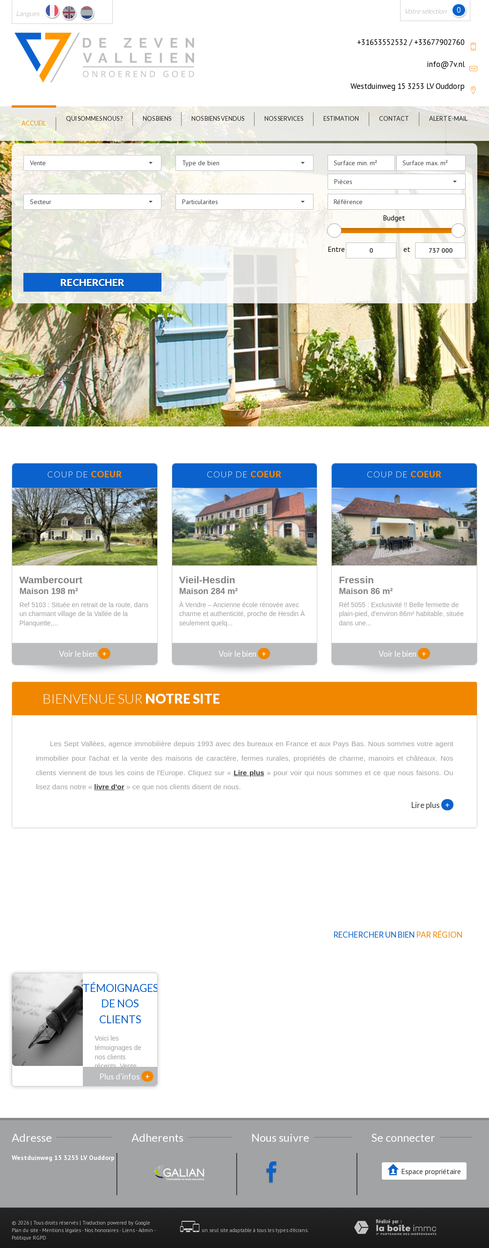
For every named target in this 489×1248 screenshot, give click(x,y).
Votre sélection (425, 11)
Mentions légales (61, 1218)
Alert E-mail (448, 118)
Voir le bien (84, 654)
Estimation (341, 118)
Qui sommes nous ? (94, 118)
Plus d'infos (126, 1064)
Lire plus (432, 804)
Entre (336, 249)
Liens (128, 1218)
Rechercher (92, 282)
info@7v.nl (446, 64)
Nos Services (283, 118)
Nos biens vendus (217, 118)
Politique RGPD (29, 1225)
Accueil (34, 123)
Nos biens (157, 118)
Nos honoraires (101, 1218)
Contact (394, 118)
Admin (146, 1218)
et (406, 249)
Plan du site (25, 1218)
